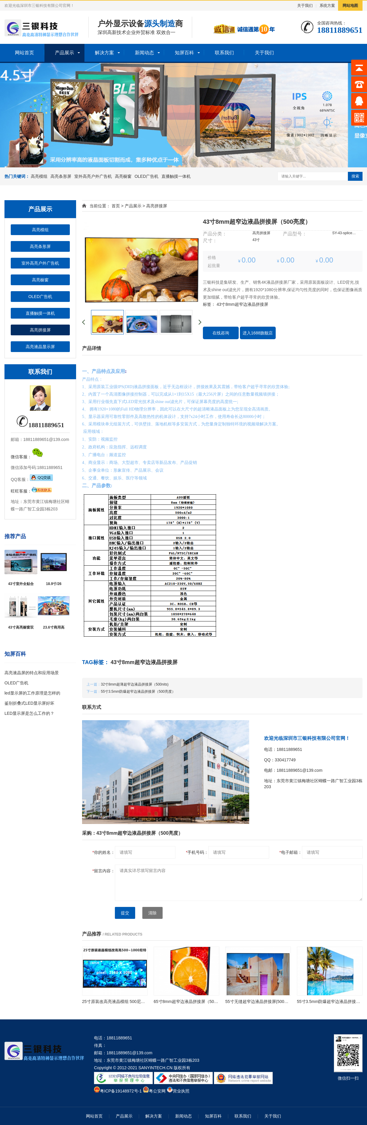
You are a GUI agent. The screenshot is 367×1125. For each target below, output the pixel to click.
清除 (152, 913)
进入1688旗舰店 (258, 333)
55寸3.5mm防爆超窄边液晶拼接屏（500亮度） (138, 691)
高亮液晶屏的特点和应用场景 (31, 672)
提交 (125, 913)
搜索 (355, 176)
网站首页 (24, 52)
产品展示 (64, 52)
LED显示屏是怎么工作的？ (29, 713)
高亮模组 (39, 176)
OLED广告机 (146, 176)
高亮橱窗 (123, 176)
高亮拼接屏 (40, 330)
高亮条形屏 (60, 176)
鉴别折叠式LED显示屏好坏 (29, 703)
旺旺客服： (31, 491)
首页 (116, 205)
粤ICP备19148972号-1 (121, 1091)
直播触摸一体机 (176, 176)
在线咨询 (220, 333)
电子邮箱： (290, 852)
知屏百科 (184, 52)
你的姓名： (103, 852)
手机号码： (197, 852)
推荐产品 (15, 536)
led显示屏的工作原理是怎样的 (32, 693)
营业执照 (181, 1091)
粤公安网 (157, 1091)
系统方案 (327, 5)
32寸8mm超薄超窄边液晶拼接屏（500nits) (135, 684)
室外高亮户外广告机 (93, 176)
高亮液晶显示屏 (40, 346)
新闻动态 (144, 52)
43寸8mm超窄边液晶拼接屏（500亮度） (257, 221)
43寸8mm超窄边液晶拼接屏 (242, 304)
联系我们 (224, 52)
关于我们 (305, 5)
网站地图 (350, 5)
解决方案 (104, 52)
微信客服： (27, 456)
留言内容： (103, 870)
